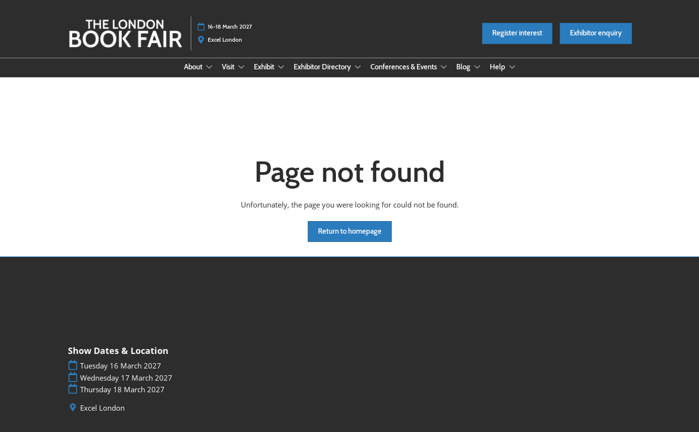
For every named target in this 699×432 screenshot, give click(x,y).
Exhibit (265, 67)
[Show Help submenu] (512, 67)
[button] (517, 33)
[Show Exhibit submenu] (281, 67)
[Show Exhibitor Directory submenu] (358, 67)
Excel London (102, 408)
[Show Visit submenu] (241, 67)
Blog (464, 67)
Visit (229, 67)
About (194, 67)
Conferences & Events (404, 67)
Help (498, 67)
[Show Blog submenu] (477, 67)
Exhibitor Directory (323, 67)
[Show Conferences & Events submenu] (444, 67)
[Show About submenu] (209, 67)
